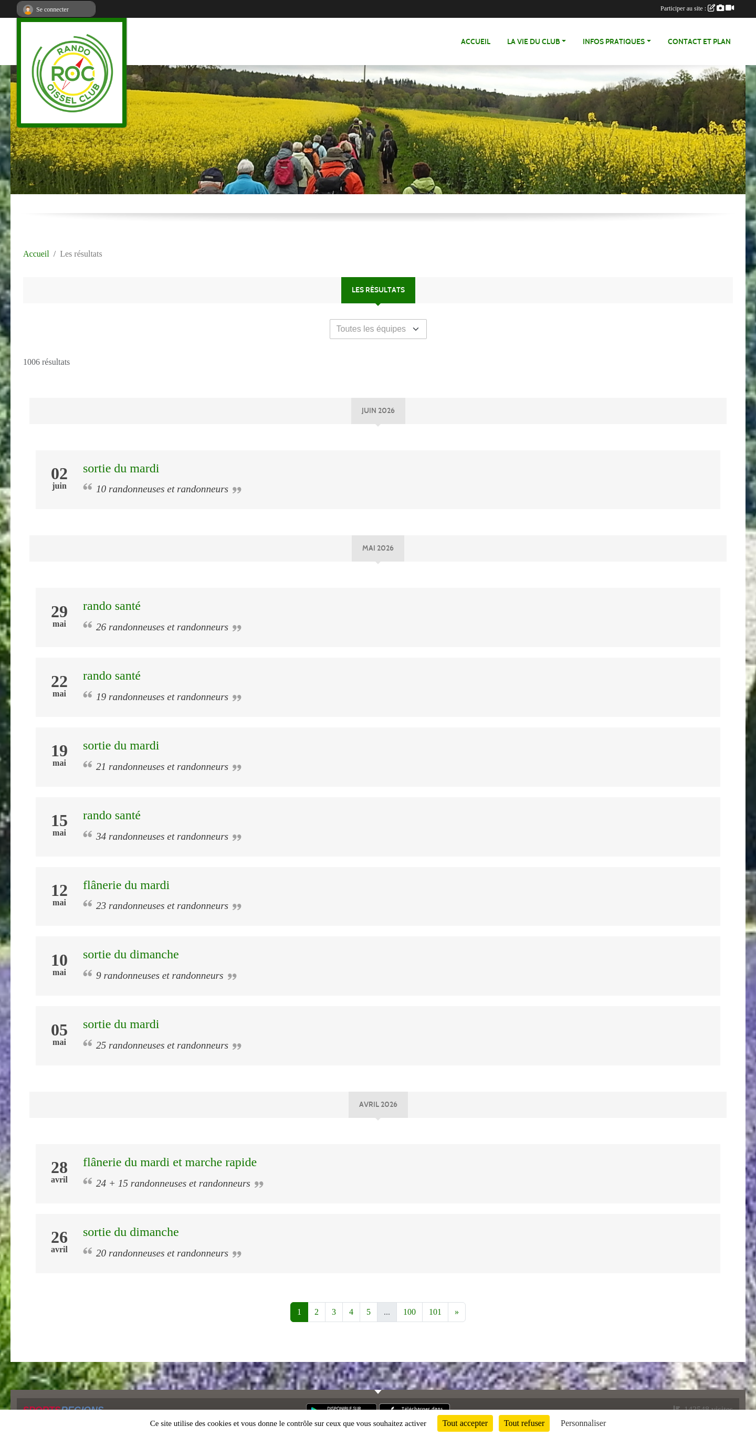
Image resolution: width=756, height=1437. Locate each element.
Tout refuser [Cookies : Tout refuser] (524, 1423)
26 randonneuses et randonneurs (162, 626)
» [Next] (457, 1311)
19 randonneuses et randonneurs (162, 696)
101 (435, 1311)
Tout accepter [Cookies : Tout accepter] (465, 1423)
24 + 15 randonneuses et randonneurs (173, 1183)
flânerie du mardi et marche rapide (170, 1162)
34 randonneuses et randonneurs (162, 836)
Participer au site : (697, 8)
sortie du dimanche (131, 954)
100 (409, 1311)
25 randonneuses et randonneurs (162, 1045)
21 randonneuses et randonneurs (162, 766)
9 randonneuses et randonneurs (160, 975)
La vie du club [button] (533, 41)
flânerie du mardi (126, 885)
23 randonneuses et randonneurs (162, 905)
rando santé (112, 605)
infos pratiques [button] (614, 41)
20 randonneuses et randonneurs (162, 1253)
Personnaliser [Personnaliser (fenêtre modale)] (583, 1423)
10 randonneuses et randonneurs (162, 488)
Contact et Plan (699, 41)
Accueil (475, 41)
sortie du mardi (121, 468)
